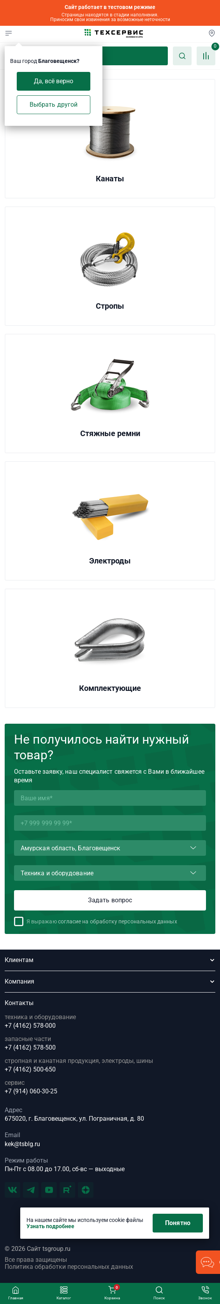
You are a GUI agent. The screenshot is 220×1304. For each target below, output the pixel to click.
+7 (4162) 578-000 (30, 1025)
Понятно (177, 1223)
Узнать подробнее (50, 1226)
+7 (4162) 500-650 (30, 1069)
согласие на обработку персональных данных (117, 921)
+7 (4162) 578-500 (30, 1047)
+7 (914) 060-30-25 (31, 1091)
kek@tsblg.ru (22, 1144)
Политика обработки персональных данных (69, 1266)
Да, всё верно (54, 81)
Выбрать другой (53, 104)
